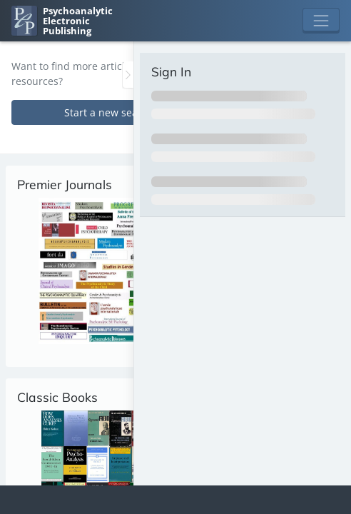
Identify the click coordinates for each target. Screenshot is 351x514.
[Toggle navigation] (321, 21)
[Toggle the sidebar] (128, 74)
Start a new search (108, 112)
